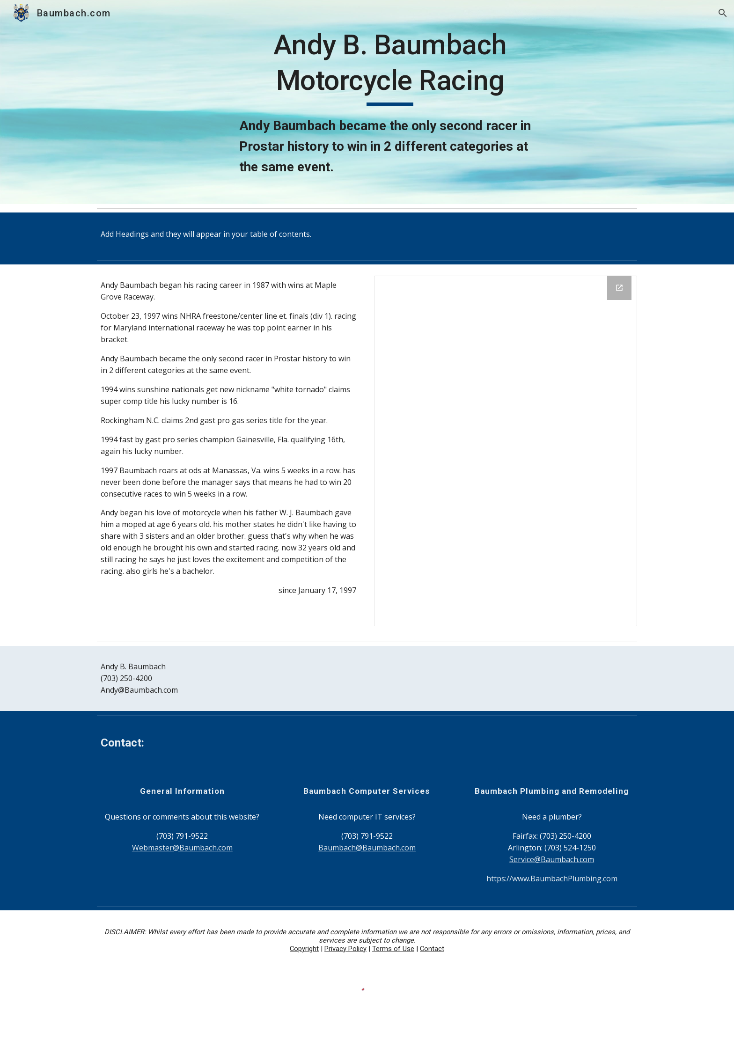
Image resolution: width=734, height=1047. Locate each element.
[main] (390, 102)
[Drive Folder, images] (505, 451)
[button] (723, 13)
